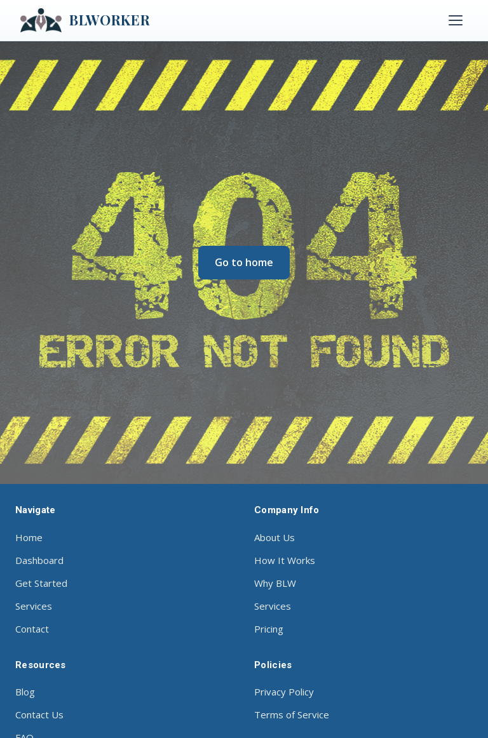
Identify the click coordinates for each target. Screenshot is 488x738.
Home (29, 537)
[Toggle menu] (456, 20)
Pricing (268, 628)
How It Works (284, 560)
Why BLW (275, 583)
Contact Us (39, 714)
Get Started (41, 583)
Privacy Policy (284, 691)
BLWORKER (85, 20)
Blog (25, 691)
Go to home (244, 262)
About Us (274, 537)
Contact (32, 628)
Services (33, 606)
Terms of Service (291, 714)
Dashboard (39, 560)
